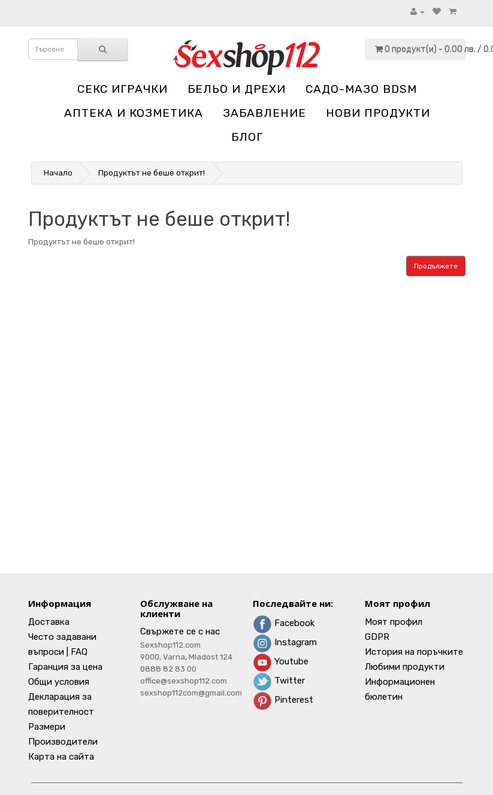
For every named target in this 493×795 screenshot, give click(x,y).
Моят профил (393, 621)
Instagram (285, 642)
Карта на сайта (61, 756)
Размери (46, 726)
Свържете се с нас (180, 631)
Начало (58, 172)
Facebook (283, 623)
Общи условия (58, 681)
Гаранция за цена (65, 666)
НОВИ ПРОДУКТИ (378, 113)
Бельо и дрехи (236, 89)
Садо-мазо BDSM (361, 89)
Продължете (436, 266)
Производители (63, 741)
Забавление (264, 113)
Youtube (280, 661)
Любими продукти (404, 666)
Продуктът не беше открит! (151, 172)
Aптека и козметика (133, 113)
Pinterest (283, 699)
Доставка (48, 621)
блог (247, 137)
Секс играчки (122, 89)
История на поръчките (414, 651)
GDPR (377, 636)
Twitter (279, 680)
